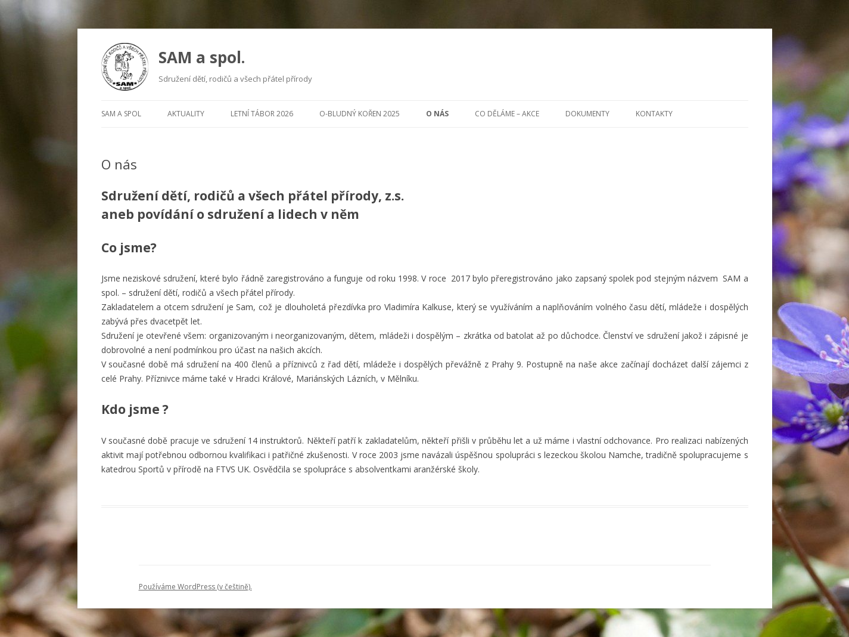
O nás (437, 114)
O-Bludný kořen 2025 (359, 114)
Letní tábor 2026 (262, 114)
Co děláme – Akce (507, 114)
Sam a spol (121, 114)
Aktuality (185, 114)
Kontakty (654, 114)
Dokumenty (587, 114)
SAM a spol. (201, 57)
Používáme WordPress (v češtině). (195, 587)
